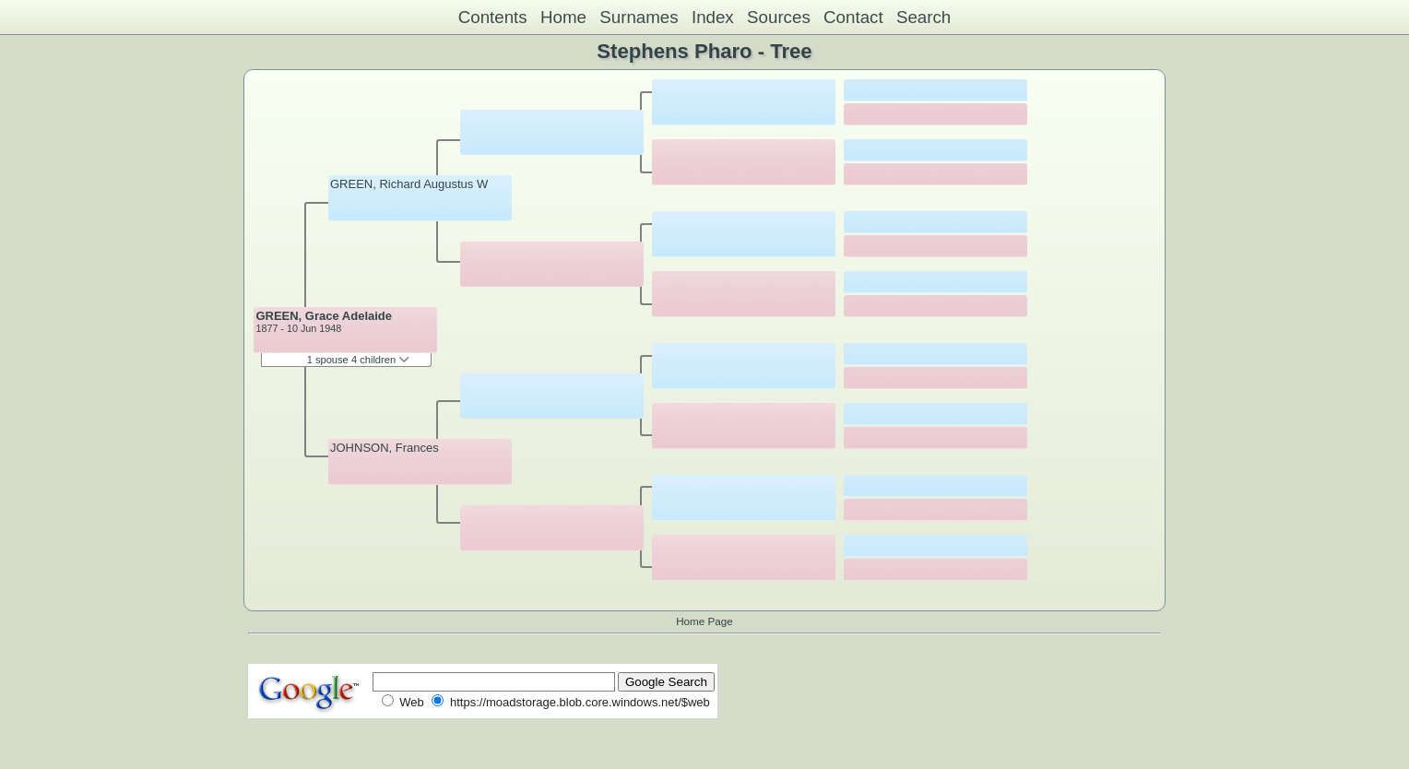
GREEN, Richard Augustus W (409, 184)
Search (923, 17)
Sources (779, 17)
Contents (492, 17)
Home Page (704, 621)
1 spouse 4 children (358, 359)
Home (563, 17)
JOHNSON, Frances (384, 448)
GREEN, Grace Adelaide (323, 316)
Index (713, 17)
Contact (853, 17)
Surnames (638, 17)
